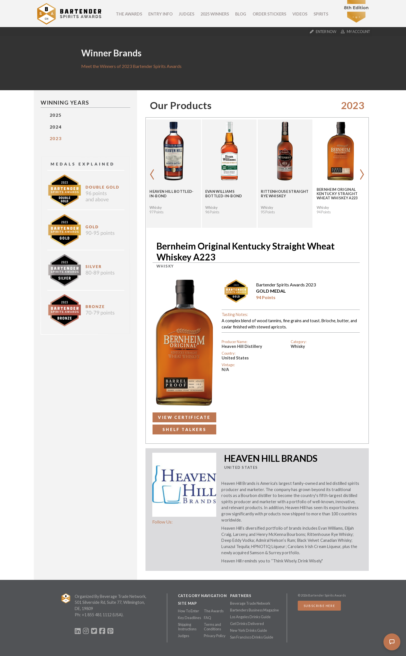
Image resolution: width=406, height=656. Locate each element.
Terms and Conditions (212, 626)
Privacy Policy (215, 635)
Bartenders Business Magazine (254, 610)
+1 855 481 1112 (97, 614)
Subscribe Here (319, 606)
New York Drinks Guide (248, 630)
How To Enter (188, 611)
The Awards (129, 14)
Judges (186, 14)
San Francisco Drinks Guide (251, 637)
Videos (299, 14)
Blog (240, 14)
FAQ (207, 617)
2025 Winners (214, 14)
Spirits (321, 14)
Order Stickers (269, 14)
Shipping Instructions (187, 626)
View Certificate (184, 417)
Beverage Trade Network (250, 603)
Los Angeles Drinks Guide (250, 617)
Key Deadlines (189, 617)
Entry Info (160, 14)
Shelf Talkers (184, 429)
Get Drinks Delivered (247, 623)
